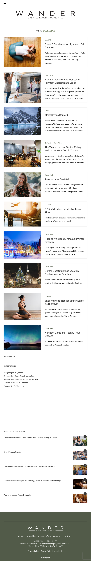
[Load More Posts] (9, 356)
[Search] (86, 3)
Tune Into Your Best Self (57, 179)
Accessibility (58, 551)
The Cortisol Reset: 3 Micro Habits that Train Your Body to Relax (30, 438)
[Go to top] (45, 557)
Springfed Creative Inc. (61, 543)
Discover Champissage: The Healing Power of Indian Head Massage (32, 481)
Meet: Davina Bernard (56, 115)
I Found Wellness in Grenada (16, 382)
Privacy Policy (33, 551)
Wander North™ (35, 546)
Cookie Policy (46, 551)
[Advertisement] (45, 409)
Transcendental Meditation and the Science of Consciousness (29, 466)
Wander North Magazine (14, 386)
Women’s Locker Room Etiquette (17, 495)
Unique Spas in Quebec (13, 372)
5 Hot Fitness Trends (12, 452)
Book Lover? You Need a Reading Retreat (21, 379)
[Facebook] (78, 3)
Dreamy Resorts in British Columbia (19, 376)
